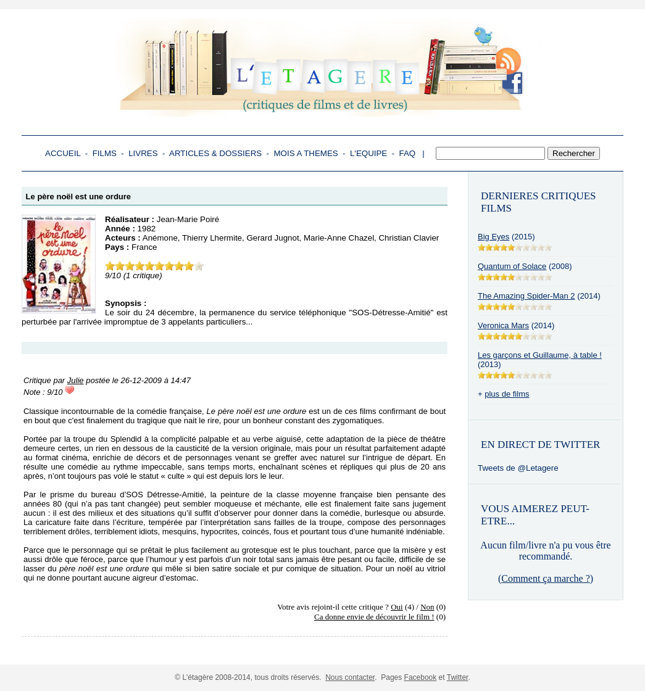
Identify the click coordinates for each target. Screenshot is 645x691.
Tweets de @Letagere (518, 468)
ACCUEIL (62, 153)
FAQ (407, 153)
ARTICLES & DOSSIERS (215, 153)
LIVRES (142, 153)
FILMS (105, 153)
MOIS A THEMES (305, 153)
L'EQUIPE (368, 153)
